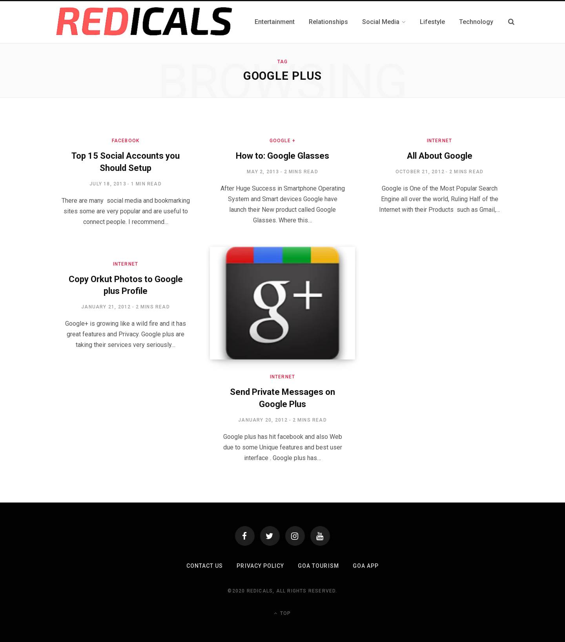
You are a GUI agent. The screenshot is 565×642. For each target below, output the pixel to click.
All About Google (439, 156)
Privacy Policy (260, 566)
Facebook (126, 140)
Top (282, 613)
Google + (283, 140)
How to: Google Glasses (282, 156)
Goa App (366, 566)
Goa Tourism (318, 566)
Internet (439, 140)
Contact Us (204, 566)
